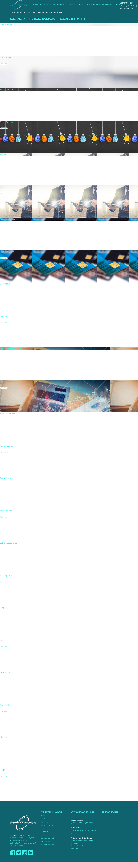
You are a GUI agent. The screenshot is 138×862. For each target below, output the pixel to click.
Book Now (83, 5)
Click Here (4, 64)
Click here (3, 776)
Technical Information (48, 838)
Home (35, 5)
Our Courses (45, 822)
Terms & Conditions (47, 844)
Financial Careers (56, 5)
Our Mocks (107, 5)
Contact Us (44, 832)
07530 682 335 (127, 9)
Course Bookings (47, 825)
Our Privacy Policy (47, 841)
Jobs (42, 828)
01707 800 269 (127, 3)
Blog (118, 5)
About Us (44, 5)
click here (3, 711)
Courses (71, 5)
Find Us (43, 835)
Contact (94, 5)
